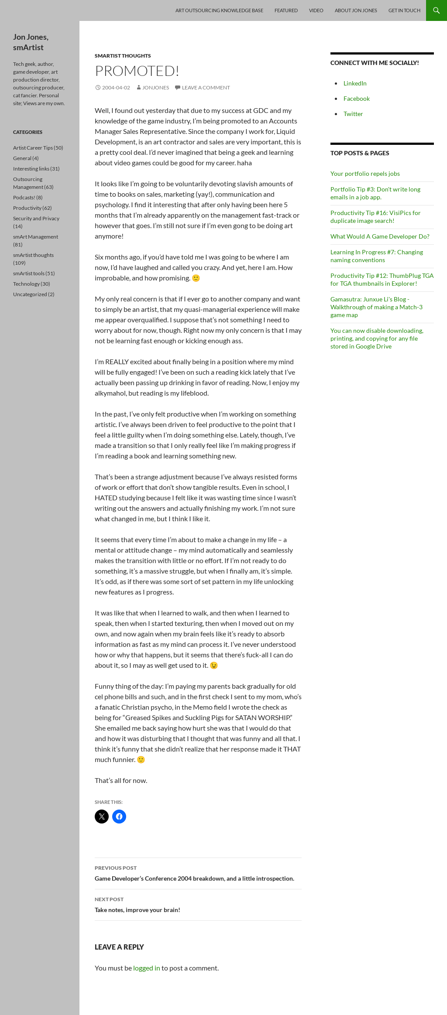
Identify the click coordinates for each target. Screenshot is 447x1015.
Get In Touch (404, 10)
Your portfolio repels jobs (365, 173)
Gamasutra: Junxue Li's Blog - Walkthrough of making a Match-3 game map (376, 306)
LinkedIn (355, 83)
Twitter (353, 113)
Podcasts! (24, 197)
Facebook (357, 98)
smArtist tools (29, 273)
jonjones (155, 87)
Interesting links (31, 168)
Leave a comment (206, 87)
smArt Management (35, 236)
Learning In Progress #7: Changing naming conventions (376, 255)
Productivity (27, 208)
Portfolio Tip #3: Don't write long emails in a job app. (375, 193)
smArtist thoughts (123, 55)
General (22, 158)
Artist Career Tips (33, 147)
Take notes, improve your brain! (198, 903)
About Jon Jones (356, 10)
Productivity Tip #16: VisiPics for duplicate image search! (375, 216)
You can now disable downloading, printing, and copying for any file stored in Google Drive (376, 338)
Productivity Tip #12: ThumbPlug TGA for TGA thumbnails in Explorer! (382, 279)
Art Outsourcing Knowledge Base (219, 10)
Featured (286, 10)
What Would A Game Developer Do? (380, 236)
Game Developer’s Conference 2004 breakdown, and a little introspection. (198, 872)
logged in (146, 968)
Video (316, 10)
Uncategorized (30, 294)
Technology (26, 283)
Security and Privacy (36, 218)
